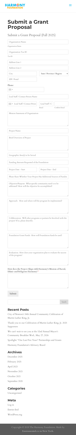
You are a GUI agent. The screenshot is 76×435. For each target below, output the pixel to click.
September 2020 (15, 381)
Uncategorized (15, 393)
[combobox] (10, 89)
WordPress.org (15, 414)
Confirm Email (59, 108)
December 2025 (15, 356)
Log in (11, 404)
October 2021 (14, 376)
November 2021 (15, 371)
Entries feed (13, 409)
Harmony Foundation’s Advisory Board (26, 345)
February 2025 (14, 361)
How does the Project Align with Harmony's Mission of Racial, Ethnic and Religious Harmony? (37, 270)
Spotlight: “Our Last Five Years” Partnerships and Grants (34, 340)
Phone (11, 85)
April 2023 (13, 366)
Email (41, 108)
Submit (13, 293)
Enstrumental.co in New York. (38, 431)
